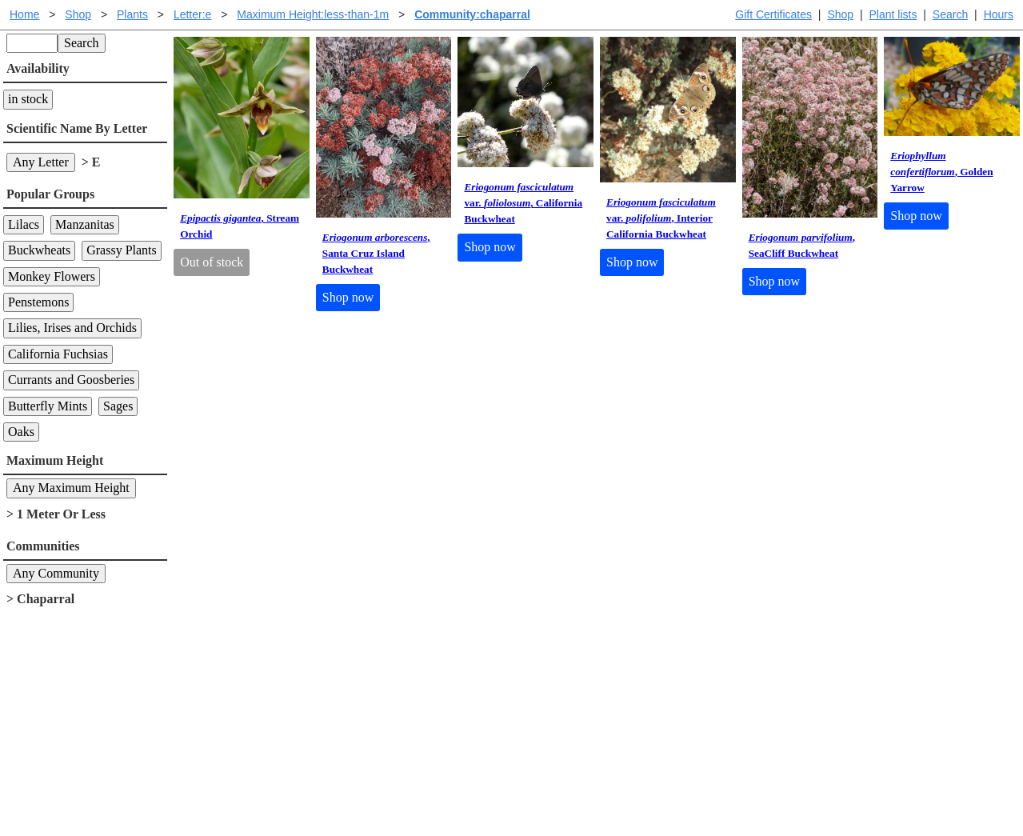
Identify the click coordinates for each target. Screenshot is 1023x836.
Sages (118, 406)
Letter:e (192, 14)
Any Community (56, 573)
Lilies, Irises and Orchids (72, 327)
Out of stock (211, 262)
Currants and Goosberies (71, 379)
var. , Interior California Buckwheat (661, 218)
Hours (998, 14)
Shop (840, 14)
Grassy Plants (121, 250)
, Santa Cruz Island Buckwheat (376, 253)
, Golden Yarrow (941, 172)
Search (950, 14)
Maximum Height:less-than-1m (313, 14)
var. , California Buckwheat (523, 203)
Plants (132, 14)
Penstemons (38, 302)
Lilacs (23, 224)
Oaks (21, 431)
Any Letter (41, 162)
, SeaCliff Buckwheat (802, 245)
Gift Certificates (773, 14)
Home (24, 14)
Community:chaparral (472, 14)
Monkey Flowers (51, 276)
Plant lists (893, 14)
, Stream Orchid (239, 226)
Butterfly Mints (47, 406)
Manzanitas (84, 224)
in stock (28, 99)
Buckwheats (39, 250)
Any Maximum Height (71, 487)
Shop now (348, 297)
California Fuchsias (58, 354)
